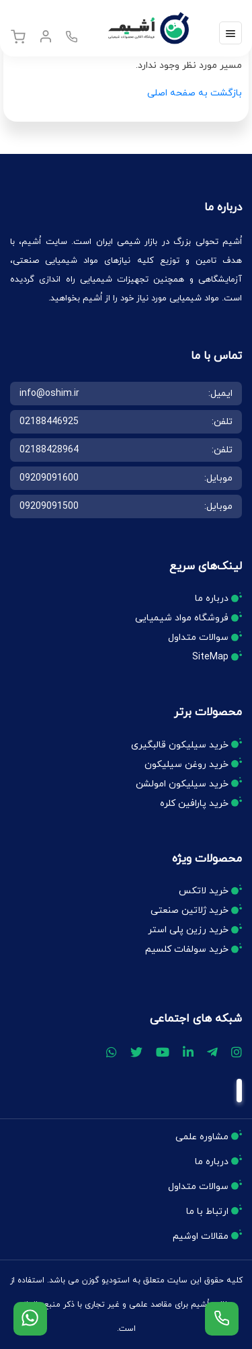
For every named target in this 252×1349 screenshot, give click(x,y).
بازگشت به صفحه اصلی (194, 93)
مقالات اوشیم (200, 1236)
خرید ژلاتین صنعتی (189, 910)
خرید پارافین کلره (194, 803)
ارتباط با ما (207, 1211)
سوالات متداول (198, 637)
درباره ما (211, 598)
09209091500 (49, 506)
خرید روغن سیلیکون (186, 764)
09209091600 (49, 478)
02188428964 (49, 450)
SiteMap (210, 657)
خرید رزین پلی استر (188, 930)
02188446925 (49, 421)
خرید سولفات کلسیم (186, 949)
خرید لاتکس (203, 891)
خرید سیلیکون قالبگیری (179, 745)
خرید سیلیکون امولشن (182, 784)
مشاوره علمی (201, 1137)
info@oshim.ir (49, 393)
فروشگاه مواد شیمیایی (181, 618)
